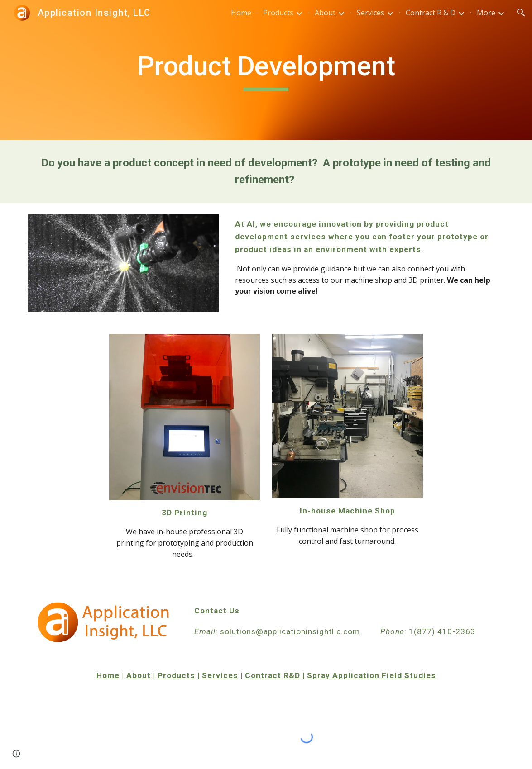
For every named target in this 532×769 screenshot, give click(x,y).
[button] (521, 13)
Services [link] (370, 13)
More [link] (486, 13)
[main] (265, 70)
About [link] (325, 13)
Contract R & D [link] (430, 13)
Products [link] (278, 13)
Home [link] (241, 13)
